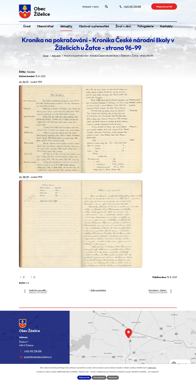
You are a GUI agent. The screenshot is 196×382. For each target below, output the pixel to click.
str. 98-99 (24, 177)
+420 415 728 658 (32, 351)
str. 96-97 (23, 81)
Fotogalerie (146, 26)
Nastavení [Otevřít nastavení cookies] (112, 377)
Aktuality (66, 26)
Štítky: (22, 71)
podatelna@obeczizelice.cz (38, 356)
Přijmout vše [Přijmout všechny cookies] (84, 377)
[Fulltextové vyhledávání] (94, 6)
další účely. (152, 368)
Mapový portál (164, 6)
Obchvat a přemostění (94, 26)
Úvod (26, 26)
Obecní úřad (45, 26)
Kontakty (166, 26)
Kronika (31, 71)
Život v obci (123, 26)
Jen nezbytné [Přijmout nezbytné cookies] (99, 377)
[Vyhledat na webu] (106, 6)
